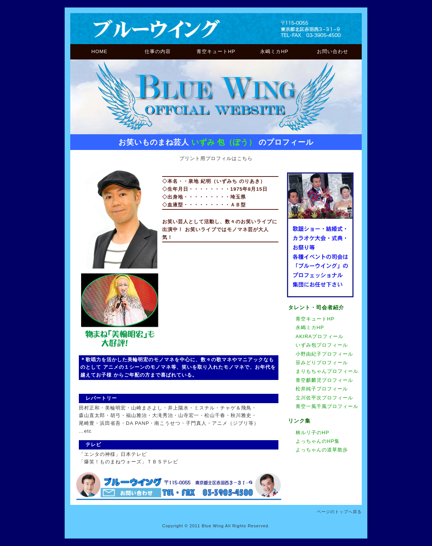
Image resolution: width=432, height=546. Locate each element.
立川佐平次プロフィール (324, 398)
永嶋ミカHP (274, 51)
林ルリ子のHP (312, 432)
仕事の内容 (158, 51)
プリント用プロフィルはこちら (216, 158)
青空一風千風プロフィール (327, 406)
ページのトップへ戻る (339, 511)
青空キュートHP (216, 51)
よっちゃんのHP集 (318, 441)
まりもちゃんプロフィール (327, 371)
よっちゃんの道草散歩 (322, 450)
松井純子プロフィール (322, 389)
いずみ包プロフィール (322, 345)
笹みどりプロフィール (322, 362)
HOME (100, 51)
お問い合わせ (332, 51)
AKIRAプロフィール (319, 336)
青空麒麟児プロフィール (324, 380)
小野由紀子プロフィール (324, 354)
